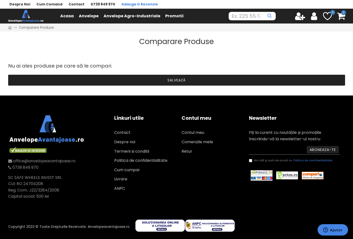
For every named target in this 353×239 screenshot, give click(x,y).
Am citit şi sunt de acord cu (291, 160)
